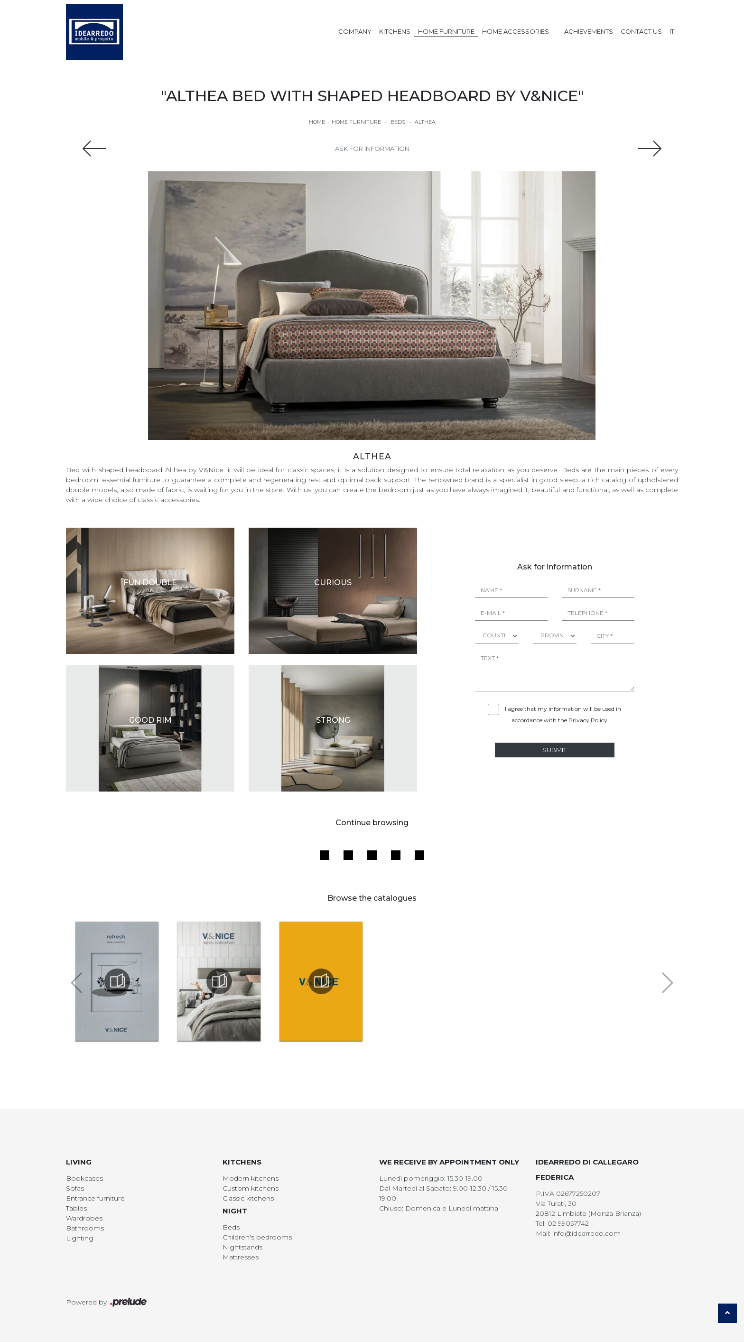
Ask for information (372, 148)
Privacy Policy (587, 720)
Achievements (588, 31)
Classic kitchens (248, 1198)
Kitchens (394, 31)
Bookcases (84, 1178)
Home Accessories (515, 31)
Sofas (75, 1188)
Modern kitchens (251, 1178)
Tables (76, 1208)
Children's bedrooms (257, 1237)
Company (355, 31)
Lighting (79, 1238)
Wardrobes (84, 1218)
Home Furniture (446, 31)
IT (672, 31)
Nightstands (242, 1247)
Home (317, 122)
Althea (425, 122)
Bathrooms (85, 1228)
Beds (398, 122)
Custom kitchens (251, 1188)
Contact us (641, 31)
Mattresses (241, 1257)
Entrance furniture (95, 1198)
